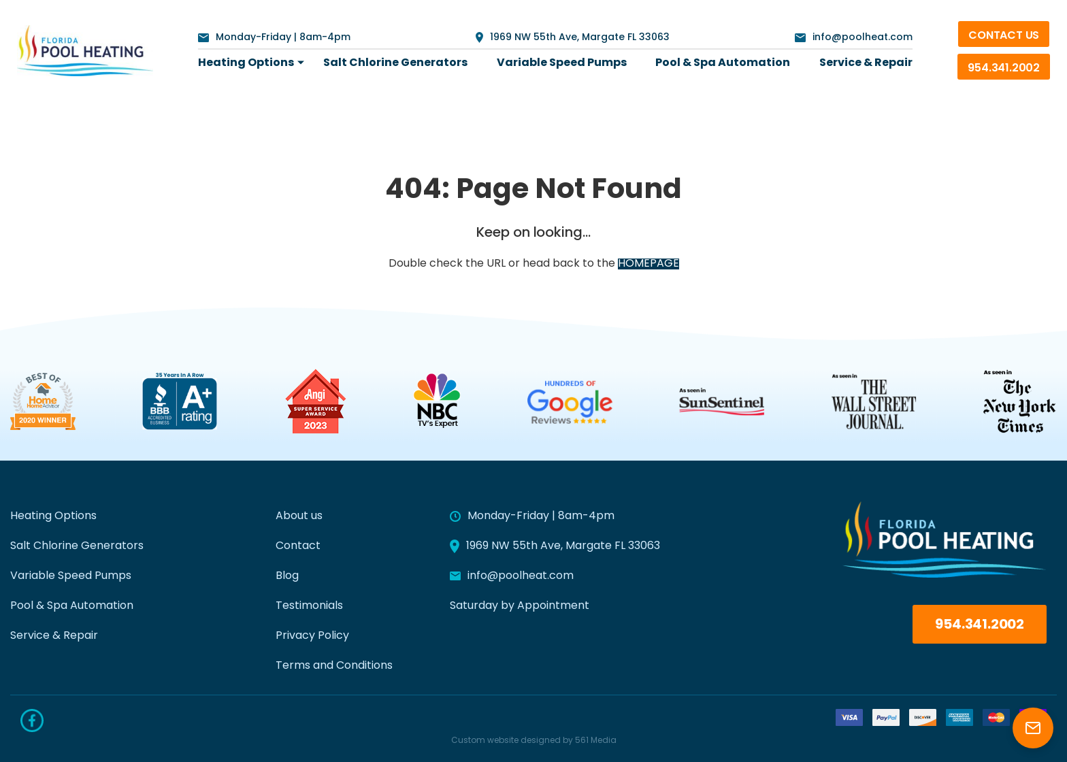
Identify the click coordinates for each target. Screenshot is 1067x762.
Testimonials (309, 606)
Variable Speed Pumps (562, 63)
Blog (287, 576)
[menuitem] (246, 63)
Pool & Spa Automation (722, 63)
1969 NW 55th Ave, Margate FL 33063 (573, 37)
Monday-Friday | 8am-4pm (274, 38)
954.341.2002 (1004, 68)
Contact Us (1003, 36)
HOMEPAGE (648, 264)
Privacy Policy (312, 636)
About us (299, 516)
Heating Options (246, 63)
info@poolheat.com (854, 38)
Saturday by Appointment (519, 606)
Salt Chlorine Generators (395, 63)
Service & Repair (866, 63)
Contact (298, 546)
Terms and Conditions (334, 666)
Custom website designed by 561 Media (534, 741)
